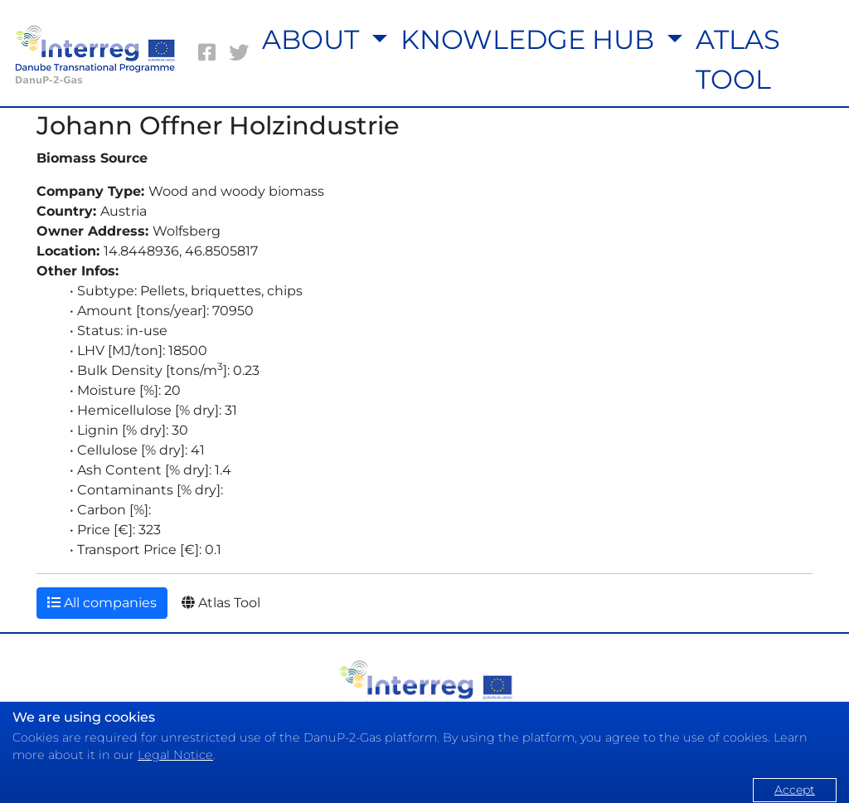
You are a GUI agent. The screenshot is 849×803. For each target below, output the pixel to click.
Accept (794, 789)
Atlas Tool (221, 603)
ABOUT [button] (314, 39)
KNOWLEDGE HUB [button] (530, 39)
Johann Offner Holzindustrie (218, 126)
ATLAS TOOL (738, 59)
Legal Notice (175, 754)
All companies (102, 603)
